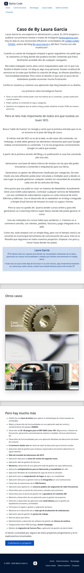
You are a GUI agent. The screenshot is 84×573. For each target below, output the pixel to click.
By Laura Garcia (41, 44)
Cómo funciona (20, 7)
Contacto (9, 12)
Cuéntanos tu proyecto (19, 543)
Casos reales (47, 7)
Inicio (8, 7)
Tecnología (34, 7)
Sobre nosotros (62, 7)
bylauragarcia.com (68, 37)
